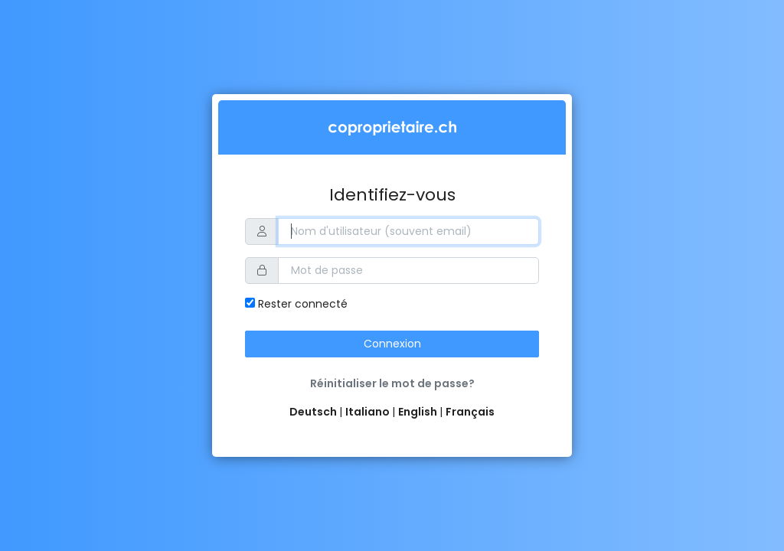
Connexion (392, 343)
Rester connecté (296, 303)
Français (470, 411)
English (418, 411)
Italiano (368, 411)
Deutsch (314, 411)
